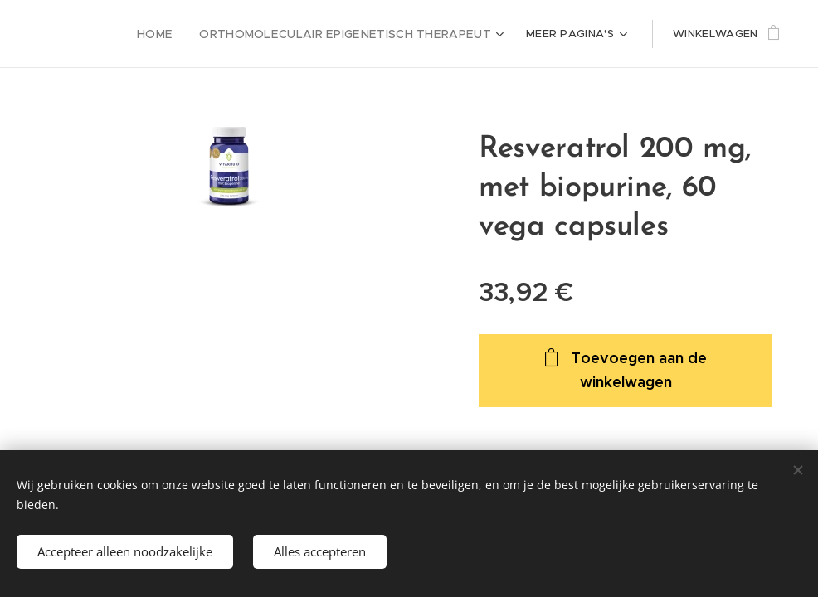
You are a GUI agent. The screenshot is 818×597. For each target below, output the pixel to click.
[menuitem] (181, 34)
